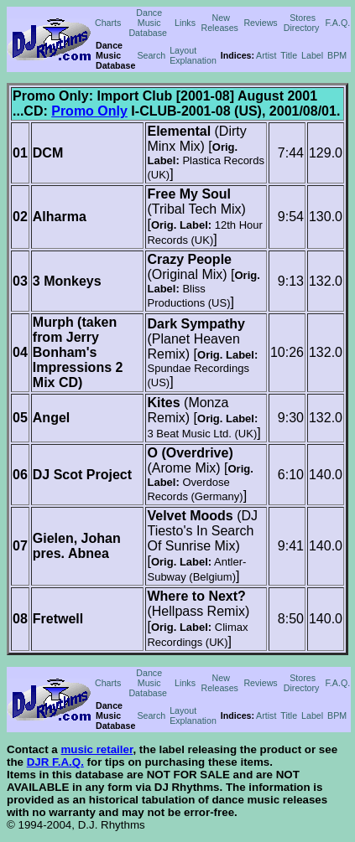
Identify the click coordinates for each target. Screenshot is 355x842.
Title (288, 55)
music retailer (96, 749)
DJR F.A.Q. (55, 762)
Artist (266, 55)
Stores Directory (302, 23)
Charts (108, 23)
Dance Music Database (147, 23)
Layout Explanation (193, 55)
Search (151, 55)
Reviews (260, 23)
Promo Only (89, 111)
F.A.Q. (338, 23)
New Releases (219, 23)
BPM (337, 55)
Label (312, 55)
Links (185, 23)
